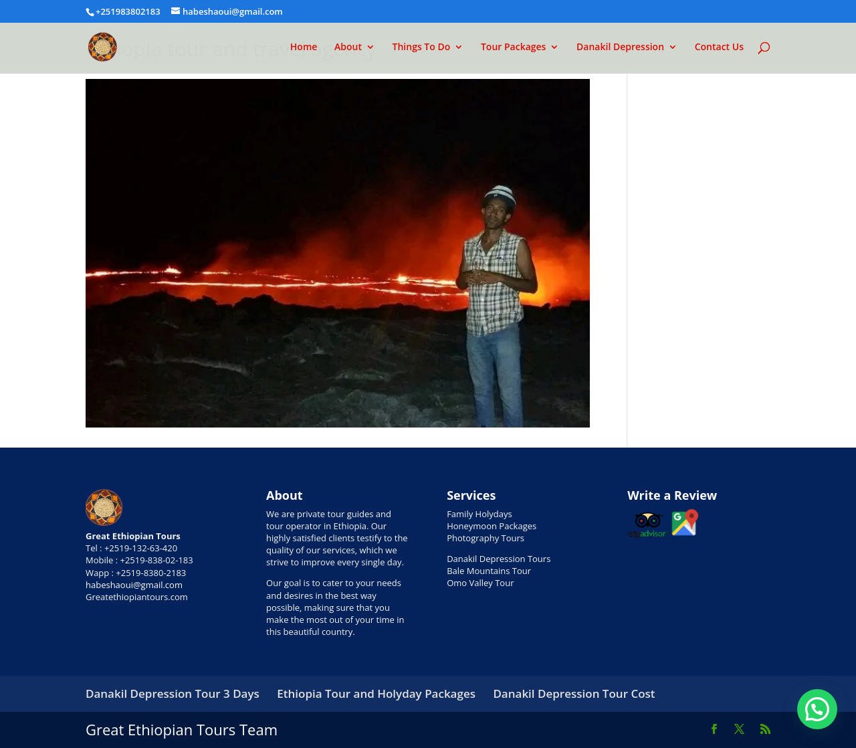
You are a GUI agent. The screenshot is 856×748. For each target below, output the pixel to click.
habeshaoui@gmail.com (134, 585)
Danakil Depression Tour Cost (574, 693)
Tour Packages (513, 47)
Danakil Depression (620, 47)
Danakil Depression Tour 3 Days (172, 693)
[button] (817, 709)
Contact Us (719, 47)
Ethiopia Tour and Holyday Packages (376, 693)
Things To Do (422, 47)
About (348, 47)
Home (304, 47)
